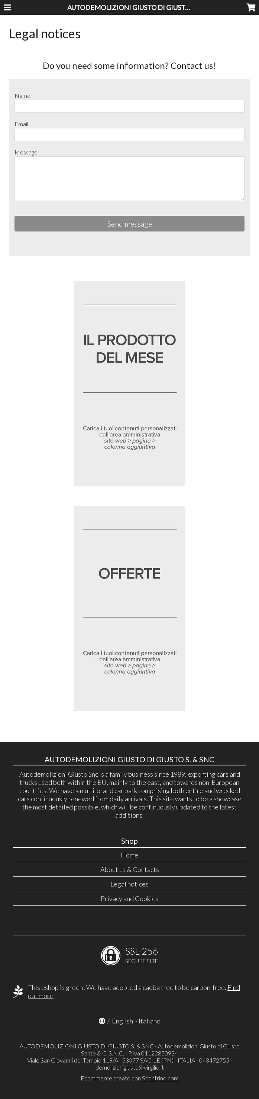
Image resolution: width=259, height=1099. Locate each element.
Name (22, 95)
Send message (129, 223)
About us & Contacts (129, 869)
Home (129, 855)
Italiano (150, 1021)
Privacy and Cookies (130, 898)
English (122, 1021)
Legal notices (129, 884)
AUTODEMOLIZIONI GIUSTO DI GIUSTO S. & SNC (141, 7)
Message (26, 152)
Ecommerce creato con (130, 1078)
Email (21, 123)
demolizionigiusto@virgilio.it (129, 1067)
